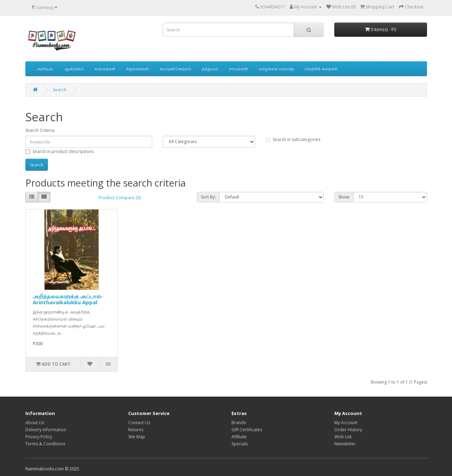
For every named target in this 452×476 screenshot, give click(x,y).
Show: (344, 197)
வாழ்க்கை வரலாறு (276, 69)
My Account (345, 423)
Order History (348, 430)
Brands (238, 423)
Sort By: (208, 197)
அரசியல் (44, 69)
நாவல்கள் (238, 69)
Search (59, 90)
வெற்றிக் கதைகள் (321, 69)
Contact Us (139, 423)
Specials (239, 444)
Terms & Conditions (45, 444)
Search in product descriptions (59, 151)
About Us (34, 423)
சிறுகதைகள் (137, 69)
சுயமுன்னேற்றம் (175, 69)
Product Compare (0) (120, 198)
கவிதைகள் (105, 69)
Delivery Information (45, 430)
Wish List (343, 437)
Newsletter (345, 444)
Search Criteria (40, 130)
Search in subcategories (293, 139)
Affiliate (239, 437)
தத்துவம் (210, 69)
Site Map (136, 437)
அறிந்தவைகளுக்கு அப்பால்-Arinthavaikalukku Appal (68, 299)
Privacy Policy (38, 437)
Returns (135, 430)
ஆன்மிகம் (74, 69)
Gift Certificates (246, 430)
